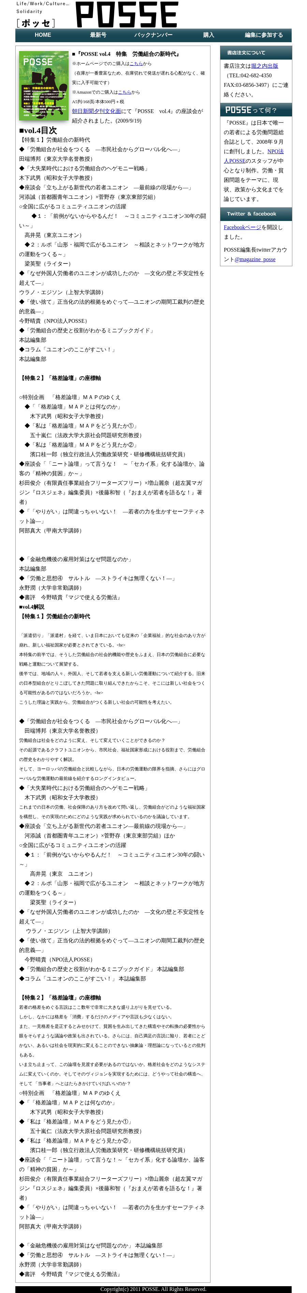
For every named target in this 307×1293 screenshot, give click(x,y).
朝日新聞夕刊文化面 (96, 111)
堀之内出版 (264, 66)
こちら (136, 63)
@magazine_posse (255, 259)
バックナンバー (153, 35)
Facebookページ (242, 227)
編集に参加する (264, 35)
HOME (43, 35)
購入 (208, 35)
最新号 (98, 35)
